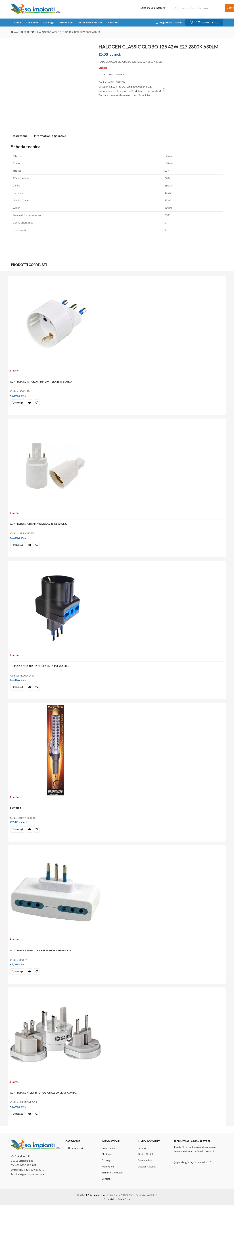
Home (17, 22)
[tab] (21, 136)
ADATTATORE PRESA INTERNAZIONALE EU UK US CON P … (45, 1121)
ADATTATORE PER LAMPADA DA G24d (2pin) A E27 (41, 531)
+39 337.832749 (35, 1202)
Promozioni (66, 22)
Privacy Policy (110, 1231)
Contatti (113, 22)
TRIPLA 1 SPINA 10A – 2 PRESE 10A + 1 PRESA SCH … (42, 679)
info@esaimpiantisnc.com (31, 1206)
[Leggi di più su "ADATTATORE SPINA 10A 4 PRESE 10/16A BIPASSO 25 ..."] (19, 995)
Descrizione (20, 135)
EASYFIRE (17, 826)
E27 (150, 86)
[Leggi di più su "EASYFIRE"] (19, 848)
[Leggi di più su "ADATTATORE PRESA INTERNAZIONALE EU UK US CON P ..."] (19, 1143)
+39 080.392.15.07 (25, 1197)
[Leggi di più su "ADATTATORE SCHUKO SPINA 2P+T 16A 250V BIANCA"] (19, 405)
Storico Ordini (145, 1186)
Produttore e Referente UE (148, 90)
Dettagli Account (147, 1198)
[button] (209, 22)
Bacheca (142, 1180)
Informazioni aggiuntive (50, 135)
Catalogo (48, 22)
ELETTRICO (27, 32)
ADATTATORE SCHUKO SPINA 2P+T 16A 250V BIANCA (43, 383)
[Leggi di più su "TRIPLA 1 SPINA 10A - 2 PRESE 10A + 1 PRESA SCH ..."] (19, 700)
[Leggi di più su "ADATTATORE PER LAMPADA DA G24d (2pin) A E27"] (19, 552)
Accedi (178, 22)
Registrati (165, 22)
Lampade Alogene (137, 86)
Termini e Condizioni (90, 22)
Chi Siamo (32, 22)
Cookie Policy (124, 1231)
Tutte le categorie (74, 1180)
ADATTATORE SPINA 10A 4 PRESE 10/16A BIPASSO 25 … (44, 974)
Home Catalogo (110, 1180)
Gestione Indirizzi (147, 1192)
